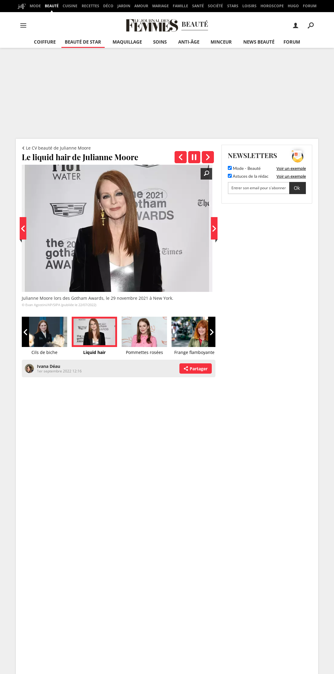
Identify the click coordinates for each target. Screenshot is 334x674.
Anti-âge (188, 42)
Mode (35, 5)
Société (215, 5)
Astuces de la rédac (248, 176)
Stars (232, 5)
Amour (141, 5)
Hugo (293, 5)
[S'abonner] (267, 188)
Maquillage (127, 42)
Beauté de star (83, 42)
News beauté (258, 42)
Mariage (160, 5)
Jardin (123, 5)
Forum (309, 5)
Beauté (52, 5)
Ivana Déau (48, 366)
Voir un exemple (291, 168)
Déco (108, 5)
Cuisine (70, 5)
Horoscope (272, 5)
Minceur (221, 42)
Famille (180, 5)
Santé (198, 5)
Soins (160, 42)
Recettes (90, 5)
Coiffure (45, 42)
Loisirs (249, 5)
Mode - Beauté (244, 168)
